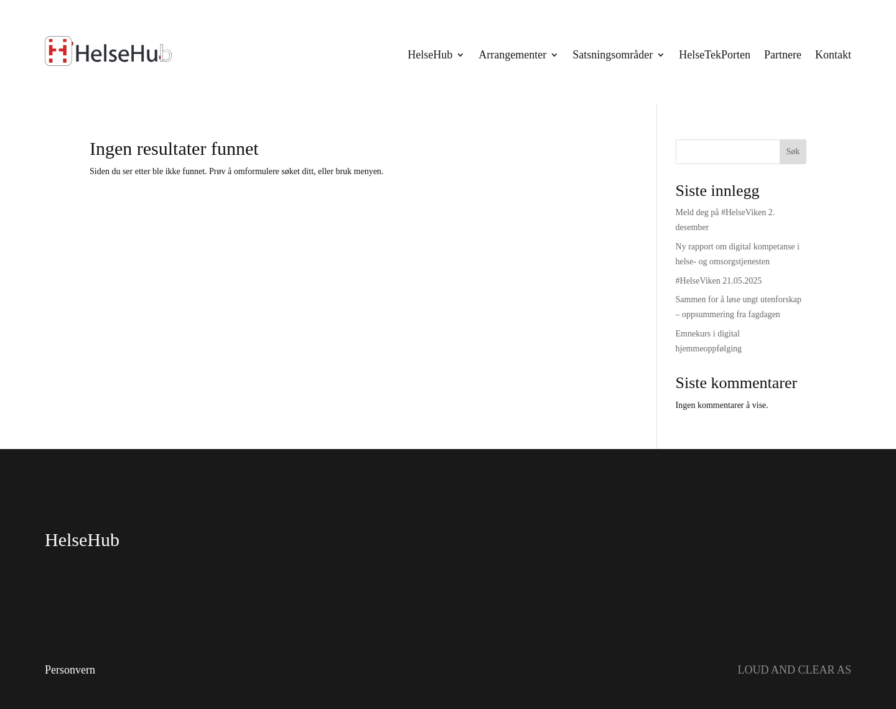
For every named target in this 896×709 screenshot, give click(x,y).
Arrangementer (512, 55)
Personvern (70, 670)
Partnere (782, 55)
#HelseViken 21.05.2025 (719, 280)
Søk (793, 151)
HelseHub (430, 55)
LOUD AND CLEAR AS (794, 670)
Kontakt (833, 55)
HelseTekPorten (714, 55)
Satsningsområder (612, 55)
